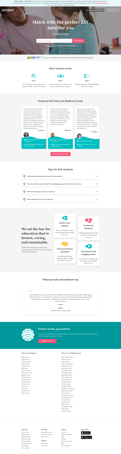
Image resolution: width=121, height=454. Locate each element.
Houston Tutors (66, 411)
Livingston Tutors (66, 386)
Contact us (44, 445)
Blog (62, 443)
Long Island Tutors (66, 366)
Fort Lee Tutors (65, 384)
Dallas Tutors (65, 409)
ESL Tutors (25, 386)
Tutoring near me (26, 443)
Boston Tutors (65, 393)
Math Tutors (25, 357)
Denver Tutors (65, 402)
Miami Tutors (65, 404)
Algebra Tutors (26, 375)
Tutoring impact (65, 445)
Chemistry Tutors (26, 361)
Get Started (78, 41)
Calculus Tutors (26, 377)
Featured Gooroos (46, 432)
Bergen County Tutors (67, 388)
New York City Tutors (67, 357)
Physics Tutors (26, 364)
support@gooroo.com (101, 3)
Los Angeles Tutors (67, 397)
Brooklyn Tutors (66, 359)
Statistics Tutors (26, 379)
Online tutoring (25, 439)
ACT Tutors (25, 388)
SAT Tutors (25, 368)
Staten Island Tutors (67, 364)
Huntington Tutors (66, 370)
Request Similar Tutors (60, 154)
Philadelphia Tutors (67, 406)
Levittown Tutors (66, 368)
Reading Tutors (26, 382)
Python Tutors (26, 393)
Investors (63, 439)
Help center (44, 443)
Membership (25, 434)
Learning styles (25, 441)
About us (63, 432)
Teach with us (45, 436)
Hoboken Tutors (66, 382)
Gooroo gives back (66, 441)
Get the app (24, 445)
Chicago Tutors (65, 400)
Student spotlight (66, 434)
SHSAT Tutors (26, 391)
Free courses (25, 432)
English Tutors (26, 359)
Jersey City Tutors (66, 379)
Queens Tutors (65, 361)
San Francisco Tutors (67, 395)
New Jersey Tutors (66, 377)
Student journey (26, 436)
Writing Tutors (26, 384)
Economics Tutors (27, 373)
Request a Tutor (112, 10)
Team (62, 436)
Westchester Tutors (67, 391)
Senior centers (25, 448)
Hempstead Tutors (66, 373)
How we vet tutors (46, 434)
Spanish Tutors (26, 370)
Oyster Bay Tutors (66, 375)
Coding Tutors (26, 366)
